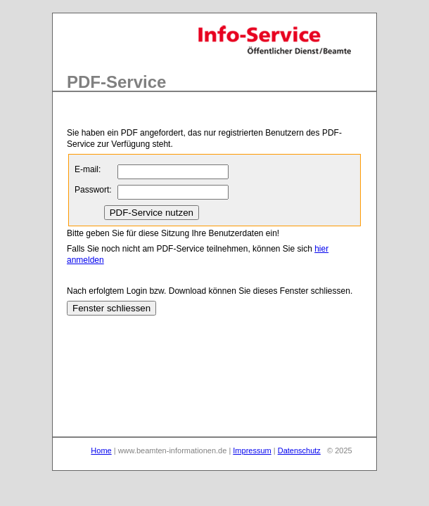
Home (101, 450)
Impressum (252, 450)
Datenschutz (299, 450)
